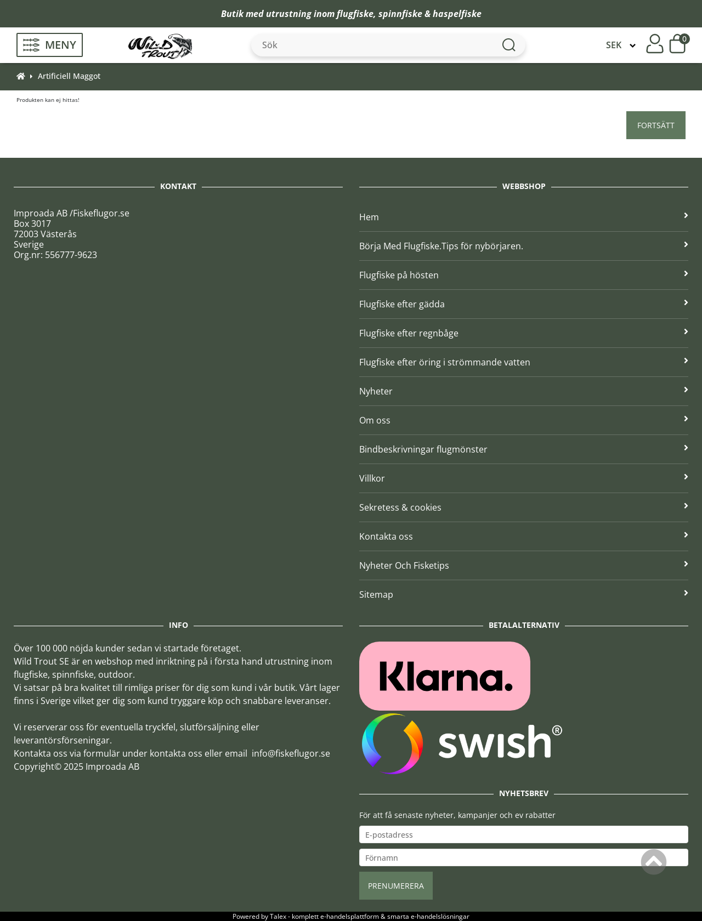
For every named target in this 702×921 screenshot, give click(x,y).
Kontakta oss (523, 536)
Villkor (523, 478)
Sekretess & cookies (523, 507)
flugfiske (355, 14)
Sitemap (523, 594)
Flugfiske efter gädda (523, 304)
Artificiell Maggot (69, 76)
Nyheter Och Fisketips (523, 565)
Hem (523, 217)
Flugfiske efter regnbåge (523, 333)
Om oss (523, 420)
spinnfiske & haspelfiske (430, 14)
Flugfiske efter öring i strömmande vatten (523, 362)
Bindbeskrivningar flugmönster (523, 449)
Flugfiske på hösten (523, 275)
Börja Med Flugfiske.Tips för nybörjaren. (523, 246)
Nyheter (523, 391)
